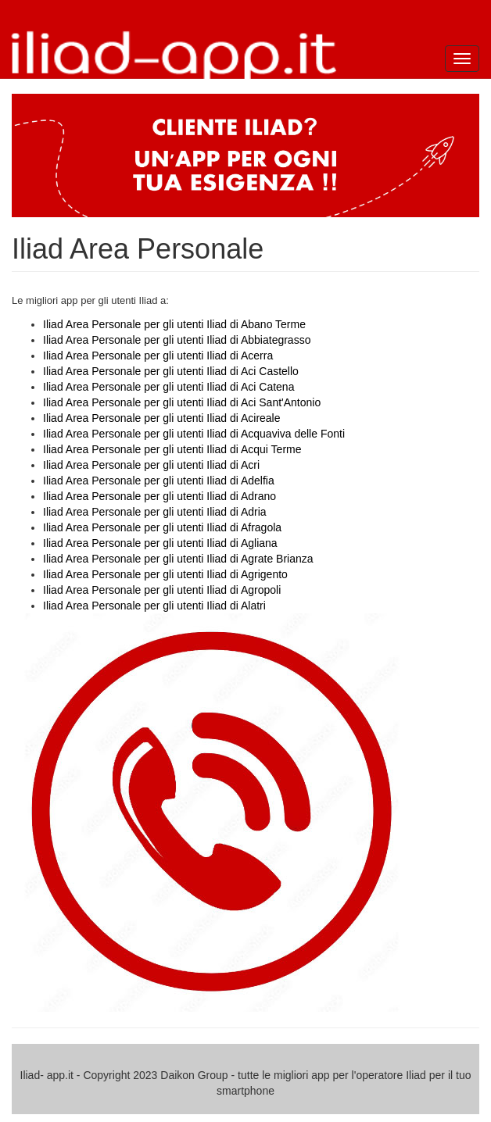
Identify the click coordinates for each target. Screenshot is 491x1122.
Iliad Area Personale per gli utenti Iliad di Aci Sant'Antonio (182, 402)
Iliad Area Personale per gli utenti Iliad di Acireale (162, 418)
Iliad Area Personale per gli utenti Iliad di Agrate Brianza (178, 558)
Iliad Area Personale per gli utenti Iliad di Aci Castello (171, 371)
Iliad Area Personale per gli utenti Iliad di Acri (151, 465)
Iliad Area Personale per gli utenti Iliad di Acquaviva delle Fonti (194, 433)
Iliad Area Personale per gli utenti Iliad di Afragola (162, 527)
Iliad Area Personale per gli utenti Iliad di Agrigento (165, 574)
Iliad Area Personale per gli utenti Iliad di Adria (155, 512)
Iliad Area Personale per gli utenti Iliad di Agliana (160, 543)
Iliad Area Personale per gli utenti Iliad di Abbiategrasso (176, 340)
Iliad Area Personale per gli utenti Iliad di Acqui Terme (172, 449)
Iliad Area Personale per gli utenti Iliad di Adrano (159, 496)
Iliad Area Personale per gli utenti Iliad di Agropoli (162, 590)
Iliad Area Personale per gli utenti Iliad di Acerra (158, 355)
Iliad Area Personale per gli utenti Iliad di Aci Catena (168, 387)
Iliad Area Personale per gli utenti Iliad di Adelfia (158, 480)
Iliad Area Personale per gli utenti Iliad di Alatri (154, 605)
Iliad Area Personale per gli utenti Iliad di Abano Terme (174, 324)
